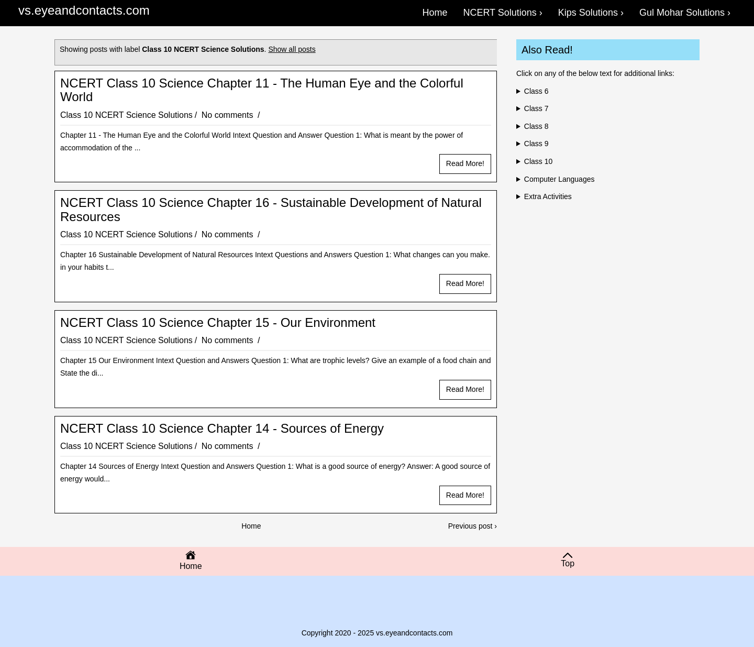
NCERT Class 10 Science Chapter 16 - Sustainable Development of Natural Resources (271, 209)
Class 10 (538, 161)
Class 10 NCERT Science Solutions (126, 115)
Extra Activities (548, 196)
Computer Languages (559, 179)
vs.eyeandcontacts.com (84, 10)
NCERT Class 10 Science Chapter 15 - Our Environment (217, 323)
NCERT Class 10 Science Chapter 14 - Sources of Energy (222, 428)
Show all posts (291, 49)
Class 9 (536, 143)
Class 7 (536, 108)
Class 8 (536, 126)
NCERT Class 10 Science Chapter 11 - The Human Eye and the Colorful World (261, 90)
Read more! (465, 163)
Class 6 (536, 91)
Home (251, 526)
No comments (229, 115)
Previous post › (472, 526)
